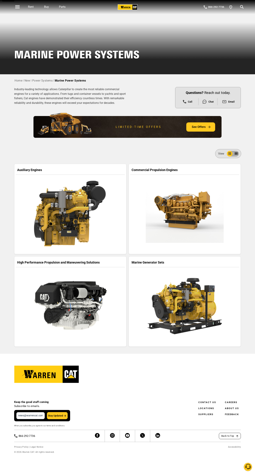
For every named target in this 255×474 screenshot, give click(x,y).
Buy (46, 6)
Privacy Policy (21, 447)
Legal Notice (36, 447)
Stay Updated (55, 415)
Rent (31, 6)
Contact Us (207, 402)
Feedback (232, 414)
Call (187, 101)
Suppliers (205, 414)
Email (228, 102)
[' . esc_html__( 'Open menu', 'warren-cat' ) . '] (17, 7)
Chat (208, 102)
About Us (232, 408)
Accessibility (234, 447)
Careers (231, 402)
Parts (62, 6)
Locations (206, 408)
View (222, 153)
